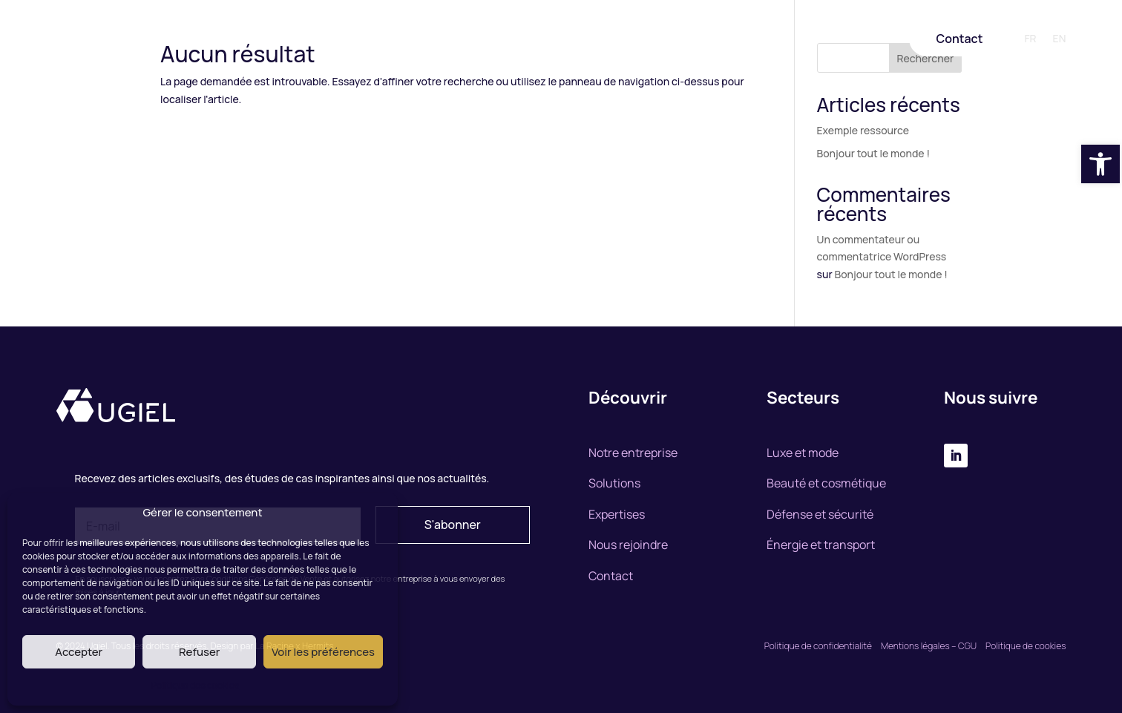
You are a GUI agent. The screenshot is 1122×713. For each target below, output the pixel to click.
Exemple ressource (863, 130)
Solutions (478, 39)
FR (1030, 39)
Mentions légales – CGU (930, 646)
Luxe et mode (803, 452)
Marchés (602, 39)
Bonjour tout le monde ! (873, 153)
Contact (959, 38)
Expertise (541, 39)
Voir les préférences (323, 652)
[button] (1100, 164)
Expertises (616, 514)
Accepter (78, 652)
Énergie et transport (821, 544)
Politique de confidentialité (818, 646)
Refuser (199, 652)
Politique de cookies (1025, 646)
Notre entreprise (396, 39)
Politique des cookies (195, 685)
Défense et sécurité (820, 514)
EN (1059, 39)
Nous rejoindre (676, 39)
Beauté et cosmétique (826, 483)
